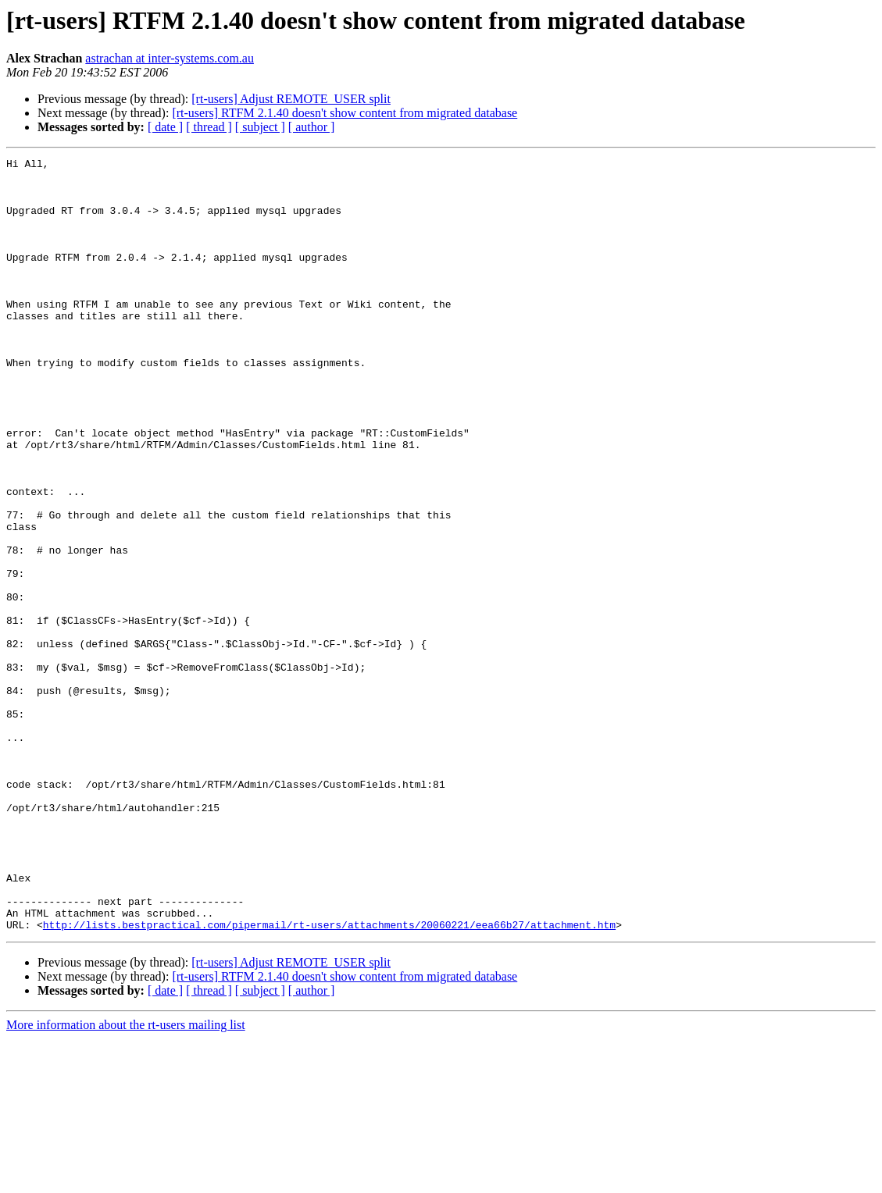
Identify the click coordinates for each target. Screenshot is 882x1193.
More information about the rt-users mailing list (125, 1179)
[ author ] (311, 127)
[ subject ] (260, 127)
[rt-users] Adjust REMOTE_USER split (291, 98)
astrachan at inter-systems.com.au (169, 58)
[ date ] (165, 127)
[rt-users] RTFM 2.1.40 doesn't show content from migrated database (344, 112)
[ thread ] (209, 127)
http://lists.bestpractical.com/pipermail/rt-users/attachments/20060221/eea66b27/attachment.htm (329, 1079)
